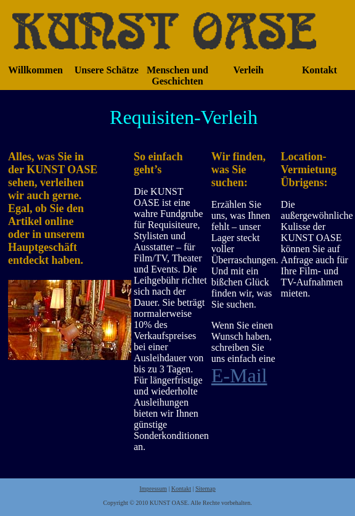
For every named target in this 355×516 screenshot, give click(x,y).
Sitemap (205, 488)
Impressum (152, 488)
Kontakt (181, 488)
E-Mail (239, 375)
